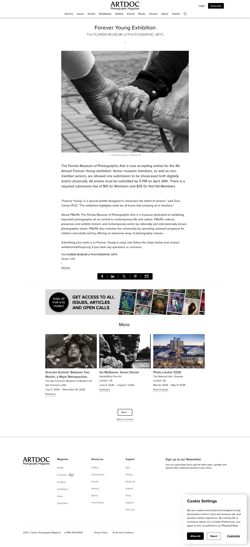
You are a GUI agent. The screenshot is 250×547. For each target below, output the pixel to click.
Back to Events (125, 419)
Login (202, 6)
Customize (233, 536)
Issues (80, 14)
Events (131, 14)
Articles (69, 14)
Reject (213, 536)
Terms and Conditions (123, 532)
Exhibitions (105, 14)
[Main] (125, 6)
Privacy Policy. (230, 525)
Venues (153, 14)
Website (65, 268)
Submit (176, 14)
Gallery (119, 14)
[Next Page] (125, 412)
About (164, 14)
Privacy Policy (101, 532)
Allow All (195, 536)
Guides (91, 14)
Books (141, 14)
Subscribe (215, 6)
